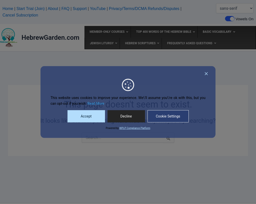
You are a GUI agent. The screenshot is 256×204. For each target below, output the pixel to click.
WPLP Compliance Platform (134, 128)
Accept (86, 116)
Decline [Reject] (126, 116)
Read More (96, 104)
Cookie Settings (168, 116)
